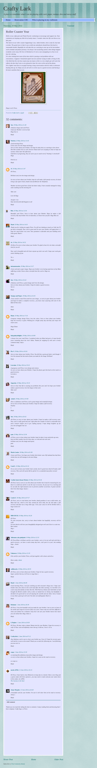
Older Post (58, 759)
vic (11, 242)
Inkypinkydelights (16, 335)
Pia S (12, 351)
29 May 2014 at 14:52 (19, 242)
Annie (20, 560)
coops (12, 652)
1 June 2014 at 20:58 (23, 622)
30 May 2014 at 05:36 (35, 480)
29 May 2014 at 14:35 (21, 224)
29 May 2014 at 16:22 (20, 280)
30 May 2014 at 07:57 (23, 498)
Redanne (13, 605)
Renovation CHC (21, 20)
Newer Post (8, 759)
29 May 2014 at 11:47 (19, 168)
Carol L (13, 466)
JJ (11, 168)
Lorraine (13, 365)
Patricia (13, 141)
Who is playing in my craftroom (44, 20)
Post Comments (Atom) (18, 764)
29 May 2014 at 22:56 (20, 434)
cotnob (13, 399)
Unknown (14, 553)
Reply (12, 134)
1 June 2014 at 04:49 (21, 583)
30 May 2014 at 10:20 (25, 515)
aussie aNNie (15, 670)
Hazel (12, 224)
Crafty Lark (17, 8)
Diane (12, 315)
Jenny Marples (15, 690)
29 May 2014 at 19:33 (23, 383)
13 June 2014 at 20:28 (26, 690)
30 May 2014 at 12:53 (32, 537)
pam (12, 434)
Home (8, 20)
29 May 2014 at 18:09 (29, 335)
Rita (12, 211)
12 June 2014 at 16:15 (25, 670)
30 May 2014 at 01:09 (26, 452)
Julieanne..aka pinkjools (18, 537)
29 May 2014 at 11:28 (20, 125)
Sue (12, 125)
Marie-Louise (15, 452)
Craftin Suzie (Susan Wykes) (19, 480)
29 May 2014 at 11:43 (22, 141)
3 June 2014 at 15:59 (21, 652)
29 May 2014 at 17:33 (21, 315)
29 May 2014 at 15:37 (27, 266)
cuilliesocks (14, 569)
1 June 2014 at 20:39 (23, 605)
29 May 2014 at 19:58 (21, 399)
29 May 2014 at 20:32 (20, 416)
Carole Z (13, 498)
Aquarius (13, 383)
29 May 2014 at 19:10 (23, 365)
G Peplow (14, 622)
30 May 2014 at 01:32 (22, 466)
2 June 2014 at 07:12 (24, 636)
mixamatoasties (15, 266)
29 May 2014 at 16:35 (29, 296)
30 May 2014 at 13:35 (23, 553)
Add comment (11, 702)
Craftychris (14, 636)
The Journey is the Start (17, 681)
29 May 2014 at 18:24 (20, 351)
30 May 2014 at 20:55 (24, 569)
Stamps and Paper (16, 296)
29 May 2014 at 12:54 (20, 211)
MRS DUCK (15, 515)
